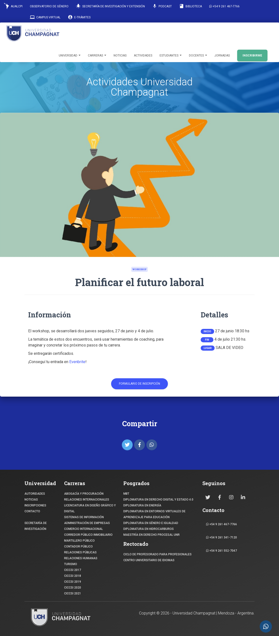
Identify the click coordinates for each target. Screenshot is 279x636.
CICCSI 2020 (72, 587)
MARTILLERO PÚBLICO (79, 540)
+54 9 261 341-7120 (221, 537)
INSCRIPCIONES (35, 505)
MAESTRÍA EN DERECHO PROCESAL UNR (151, 534)
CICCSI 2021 (72, 593)
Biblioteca (190, 6)
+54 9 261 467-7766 (224, 6)
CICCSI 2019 (72, 581)
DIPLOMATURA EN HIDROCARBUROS (148, 529)
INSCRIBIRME (252, 55)
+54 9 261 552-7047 (221, 550)
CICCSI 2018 (72, 576)
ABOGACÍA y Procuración (84, 493)
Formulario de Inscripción (139, 383)
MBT (126, 493)
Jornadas (222, 55)
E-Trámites (79, 17)
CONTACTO (32, 511)
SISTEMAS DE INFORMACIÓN (84, 517)
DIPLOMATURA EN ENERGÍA (142, 505)
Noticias (120, 55)
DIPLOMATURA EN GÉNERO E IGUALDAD (150, 523)
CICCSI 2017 (72, 570)
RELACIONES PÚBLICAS (80, 552)
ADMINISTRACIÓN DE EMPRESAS (87, 523)
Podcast (162, 6)
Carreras (97, 55)
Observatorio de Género (49, 6)
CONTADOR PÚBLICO (78, 546)
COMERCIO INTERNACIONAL (83, 529)
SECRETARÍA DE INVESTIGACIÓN (35, 526)
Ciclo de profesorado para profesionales (157, 554)
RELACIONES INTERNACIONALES (86, 499)
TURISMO (70, 564)
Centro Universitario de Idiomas (148, 560)
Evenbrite (77, 361)
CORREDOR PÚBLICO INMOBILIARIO (88, 534)
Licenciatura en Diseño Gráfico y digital (90, 508)
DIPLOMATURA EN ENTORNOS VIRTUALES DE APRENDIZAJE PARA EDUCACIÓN (154, 514)
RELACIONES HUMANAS (80, 558)
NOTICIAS (31, 499)
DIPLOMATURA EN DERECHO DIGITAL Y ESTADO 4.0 (158, 499)
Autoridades (34, 493)
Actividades (143, 55)
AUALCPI (13, 6)
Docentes (198, 55)
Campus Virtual (45, 17)
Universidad (70, 55)
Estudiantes (171, 55)
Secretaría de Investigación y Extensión (110, 6)
